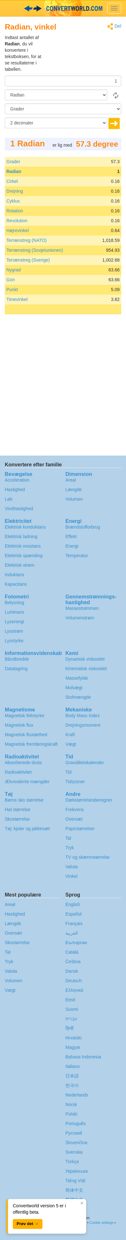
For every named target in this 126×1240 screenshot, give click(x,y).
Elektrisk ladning (21, 536)
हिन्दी (69, 1028)
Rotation (14, 210)
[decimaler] (56, 122)
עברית (71, 1018)
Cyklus (13, 200)
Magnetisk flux (19, 725)
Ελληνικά (74, 990)
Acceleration (17, 480)
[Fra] (56, 95)
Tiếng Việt (75, 1180)
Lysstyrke (14, 640)
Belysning (14, 602)
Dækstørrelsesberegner (88, 800)
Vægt (70, 744)
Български (76, 942)
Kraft (70, 734)
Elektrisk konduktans (25, 527)
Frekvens (74, 809)
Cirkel (12, 181)
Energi (71, 546)
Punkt (12, 289)
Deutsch (73, 980)
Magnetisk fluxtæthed (26, 734)
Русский (73, 1133)
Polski (71, 1114)
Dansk (71, 971)
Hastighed (15, 489)
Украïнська (76, 1171)
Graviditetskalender (84, 762)
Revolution (16, 220)
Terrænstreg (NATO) (26, 240)
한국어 (72, 1085)
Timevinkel (16, 299)
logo (63, 8)
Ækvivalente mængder (27, 781)
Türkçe (72, 1161)
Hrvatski (73, 1037)
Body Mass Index (82, 715)
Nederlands (76, 1094)
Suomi (71, 1009)
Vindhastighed (19, 508)
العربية (71, 933)
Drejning (14, 191)
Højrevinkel (17, 230)
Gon (10, 279)
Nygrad (13, 269)
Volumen (74, 499)
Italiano (72, 1066)
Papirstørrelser (80, 828)
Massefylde (76, 678)
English (72, 904)
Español (73, 914)
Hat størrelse (17, 809)
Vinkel (71, 876)
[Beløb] (63, 81)
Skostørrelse (17, 819)
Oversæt (74, 819)
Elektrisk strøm (19, 565)
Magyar (72, 1047)
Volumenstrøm (79, 617)
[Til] (63, 108)
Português (75, 1123)
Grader (13, 161)
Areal (70, 480)
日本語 (72, 1075)
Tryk (69, 847)
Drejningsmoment (82, 725)
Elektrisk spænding (23, 555)
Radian (13, 171)
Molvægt (74, 687)
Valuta (71, 866)
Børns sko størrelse (24, 800)
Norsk (71, 1104)
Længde (73, 489)
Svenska (74, 1152)
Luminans (14, 612)
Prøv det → (28, 1223)
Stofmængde (78, 697)
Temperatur (76, 555)
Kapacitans (16, 584)
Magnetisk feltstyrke (24, 715)
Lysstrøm (14, 631)
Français (74, 923)
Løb (8, 499)
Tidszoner (75, 781)
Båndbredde (17, 659)
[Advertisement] (81, 50)
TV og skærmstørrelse (87, 857)
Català (71, 952)
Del (114, 26)
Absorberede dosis (23, 762)
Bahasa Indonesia (83, 1056)
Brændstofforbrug (82, 527)
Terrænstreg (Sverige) (28, 260)
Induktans (14, 574)
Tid (68, 772)
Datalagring (16, 668)
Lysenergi (14, 621)
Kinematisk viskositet (86, 668)
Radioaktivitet (18, 772)
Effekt (71, 536)
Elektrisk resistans (23, 546)
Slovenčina (76, 1142)
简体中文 (74, 1190)
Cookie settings (101, 1222)
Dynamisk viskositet (85, 659)
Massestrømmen (82, 608)
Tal (68, 838)
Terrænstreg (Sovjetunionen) (34, 250)
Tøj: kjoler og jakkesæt (27, 828)
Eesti (70, 999)
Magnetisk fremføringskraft (31, 744)
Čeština (72, 961)
